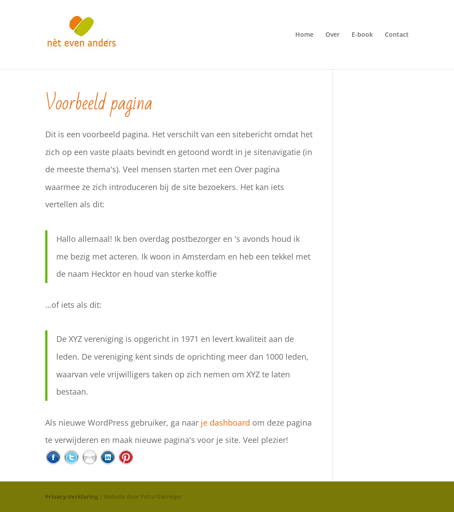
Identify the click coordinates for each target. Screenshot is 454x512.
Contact (397, 35)
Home (304, 35)
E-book (362, 35)
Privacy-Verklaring (71, 496)
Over (332, 35)
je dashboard (225, 422)
